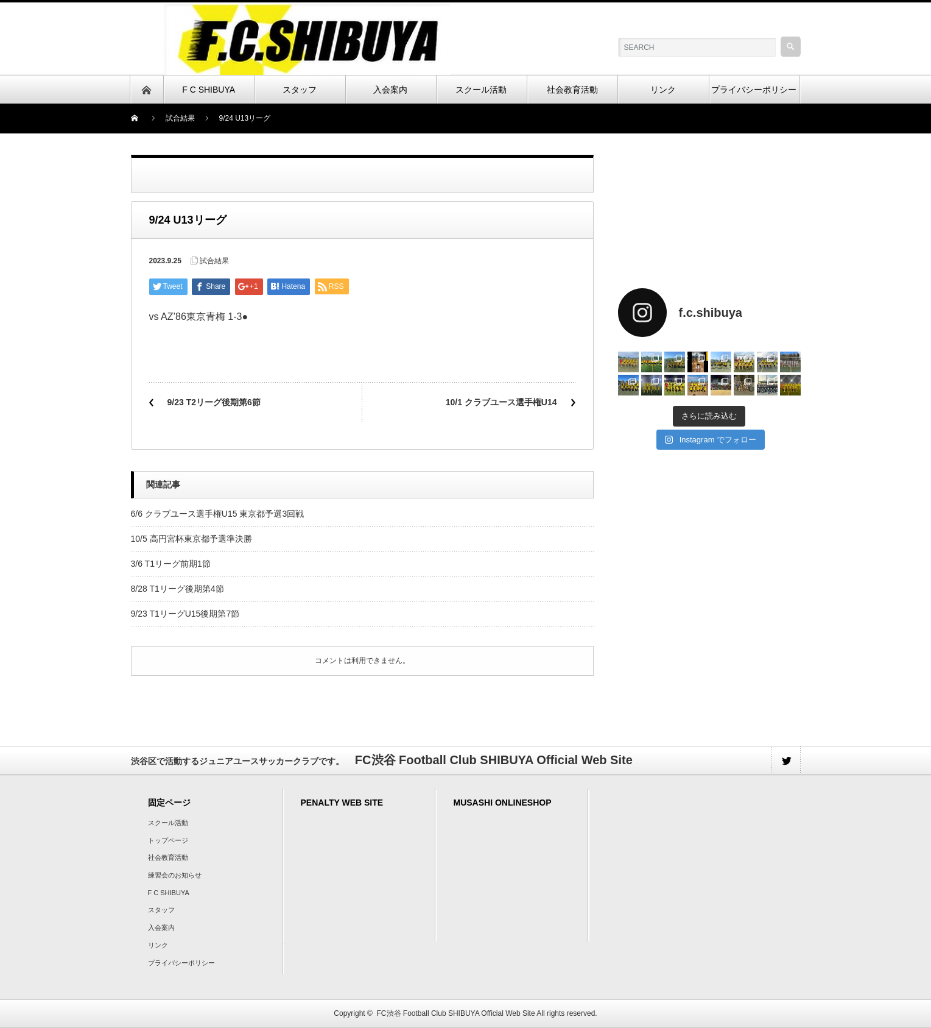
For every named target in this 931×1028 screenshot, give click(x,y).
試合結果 (180, 118)
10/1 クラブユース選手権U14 (501, 402)
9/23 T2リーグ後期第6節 (214, 402)
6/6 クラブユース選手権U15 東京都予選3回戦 (217, 514)
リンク (158, 945)
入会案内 (161, 927)
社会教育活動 (168, 857)
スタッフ (161, 909)
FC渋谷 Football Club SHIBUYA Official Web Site (456, 1013)
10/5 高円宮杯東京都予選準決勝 (191, 539)
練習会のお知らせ (175, 875)
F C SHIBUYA (168, 892)
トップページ (168, 840)
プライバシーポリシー (181, 962)
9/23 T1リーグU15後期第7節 (185, 614)
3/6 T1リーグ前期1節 (171, 564)
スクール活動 (168, 822)
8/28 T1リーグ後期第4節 (177, 589)
